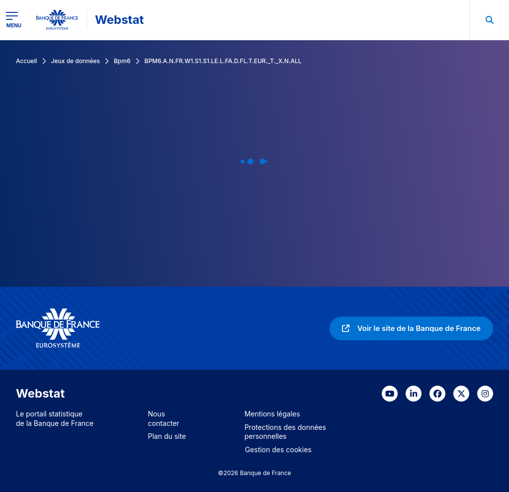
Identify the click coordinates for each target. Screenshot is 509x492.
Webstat (119, 19)
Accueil (26, 61)
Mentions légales (272, 414)
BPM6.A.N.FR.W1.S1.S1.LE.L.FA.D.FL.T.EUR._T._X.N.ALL (223, 61)
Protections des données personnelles (285, 432)
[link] (411, 328)
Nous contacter (163, 418)
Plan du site (167, 436)
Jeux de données (75, 61)
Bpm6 (122, 61)
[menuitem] (489, 20)
